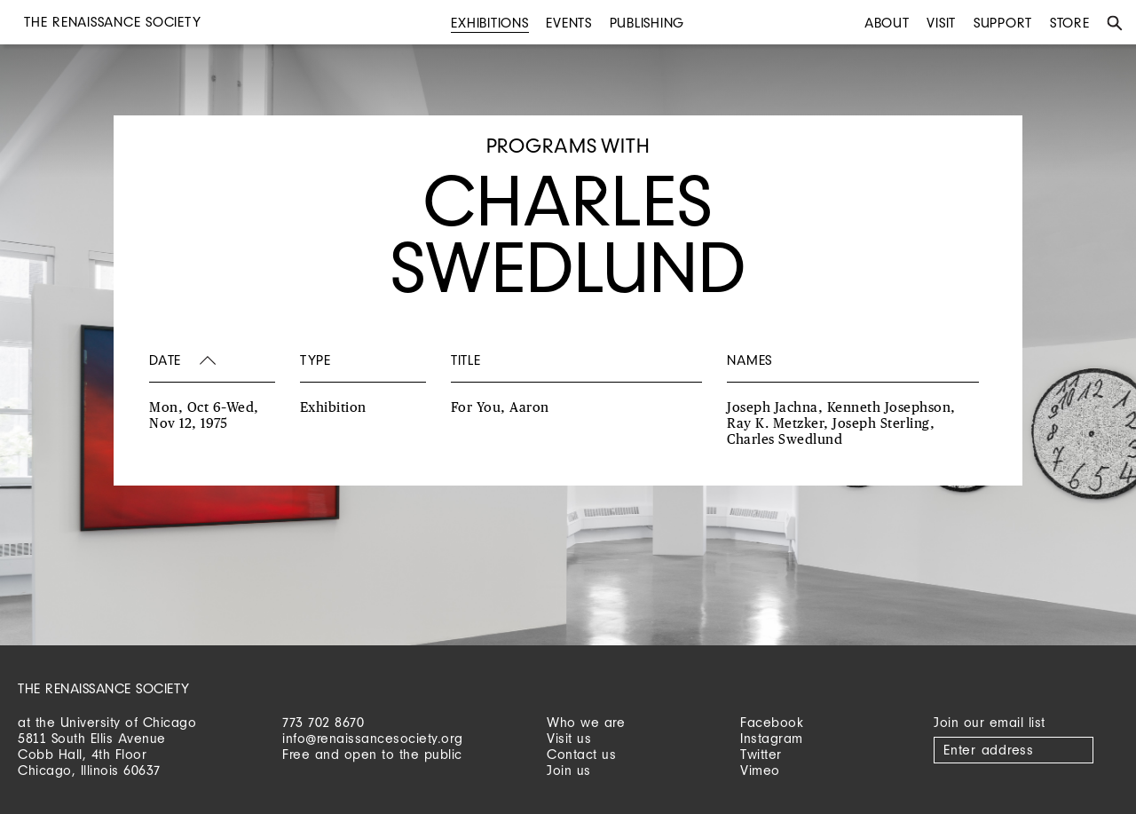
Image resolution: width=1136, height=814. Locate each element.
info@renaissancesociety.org (372, 738)
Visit (941, 22)
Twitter (761, 754)
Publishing (647, 22)
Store (1070, 22)
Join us (569, 770)
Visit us (569, 738)
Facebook (771, 722)
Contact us (581, 754)
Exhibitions (489, 22)
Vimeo (760, 770)
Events (569, 22)
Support (1003, 22)
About (887, 22)
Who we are (586, 722)
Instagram (771, 738)
